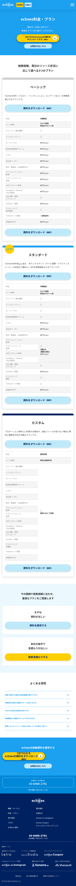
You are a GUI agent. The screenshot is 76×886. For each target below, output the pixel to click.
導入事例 (11, 818)
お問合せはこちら (38, 46)
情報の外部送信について (51, 876)
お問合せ (28, 5)
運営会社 (18, 876)
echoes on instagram (44, 818)
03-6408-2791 (38, 784)
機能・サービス (14, 808)
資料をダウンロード (38, 108)
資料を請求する (38, 625)
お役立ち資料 (13, 827)
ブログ (10, 822)
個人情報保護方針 (32, 876)
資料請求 (20, 5)
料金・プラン (13, 813)
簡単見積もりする (38, 657)
